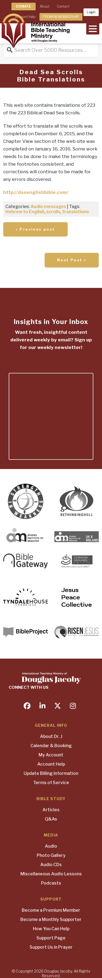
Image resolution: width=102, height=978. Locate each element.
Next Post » (71, 260)
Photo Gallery (51, 855)
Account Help (51, 764)
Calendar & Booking (51, 745)
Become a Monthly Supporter (51, 919)
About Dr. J (51, 736)
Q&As (51, 819)
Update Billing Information (51, 773)
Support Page (51, 938)
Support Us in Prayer (51, 947)
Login (91, 12)
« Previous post (35, 229)
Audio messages (48, 206)
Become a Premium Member (51, 910)
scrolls (53, 211)
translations (75, 211)
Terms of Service (51, 782)
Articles (51, 809)
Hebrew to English (25, 211)
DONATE (23, 6)
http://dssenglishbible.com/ (35, 192)
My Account (51, 754)
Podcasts (51, 883)
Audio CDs (51, 864)
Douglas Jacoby (58, 971)
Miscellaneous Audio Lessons (51, 873)
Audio (51, 846)
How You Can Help (51, 928)
